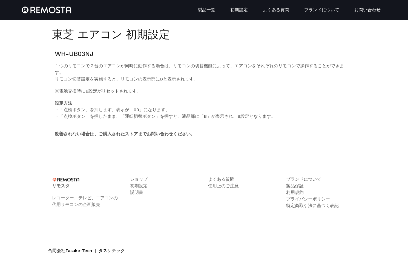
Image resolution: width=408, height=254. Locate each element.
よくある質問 (276, 9)
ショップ (139, 179)
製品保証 (295, 185)
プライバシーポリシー (308, 199)
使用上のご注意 (223, 185)
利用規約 (295, 192)
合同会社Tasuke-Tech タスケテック (86, 250)
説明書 (136, 192)
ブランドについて (321, 9)
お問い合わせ (367, 9)
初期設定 (239, 9)
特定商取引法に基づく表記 (312, 205)
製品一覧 (206, 9)
